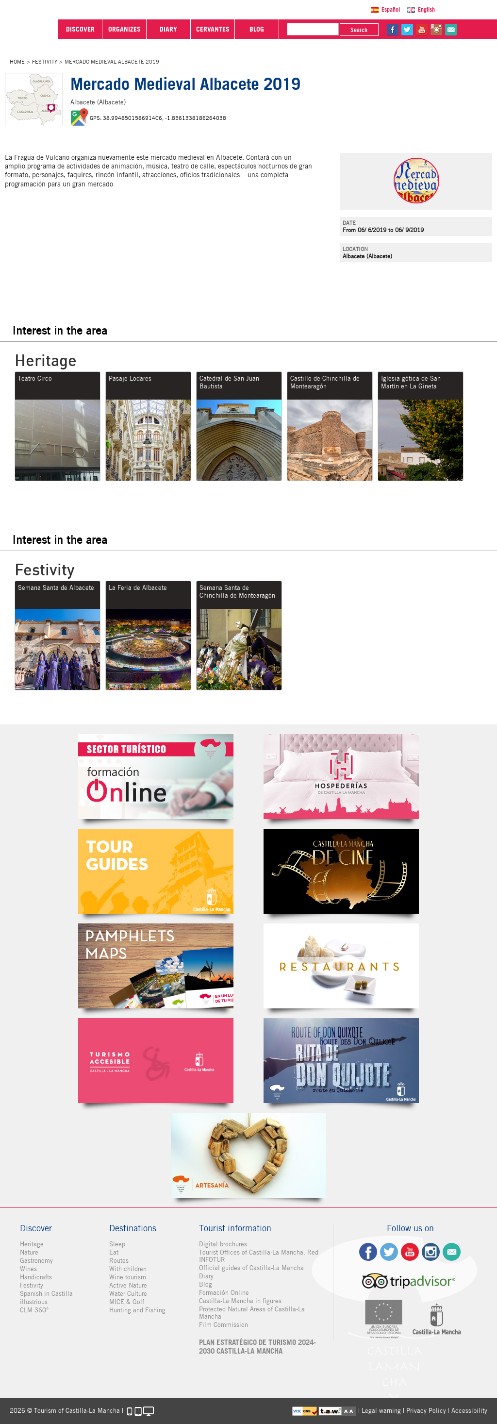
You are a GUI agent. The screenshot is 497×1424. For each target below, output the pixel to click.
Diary (206, 1276)
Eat (113, 1252)
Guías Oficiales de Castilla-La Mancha (155, 871)
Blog (205, 1284)
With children (128, 1269)
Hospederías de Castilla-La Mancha (341, 776)
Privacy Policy (426, 1410)
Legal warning (381, 1410)
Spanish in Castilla (46, 1293)
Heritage (32, 1244)
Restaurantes (341, 965)
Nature (29, 1252)
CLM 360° (34, 1310)
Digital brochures (223, 1244)
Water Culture (128, 1293)
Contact (452, 1252)
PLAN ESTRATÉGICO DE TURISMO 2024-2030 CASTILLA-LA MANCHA (257, 1347)
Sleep (117, 1244)
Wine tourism (127, 1277)
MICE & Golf (126, 1302)
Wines (28, 1269)
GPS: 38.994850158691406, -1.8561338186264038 (158, 118)
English (426, 9)
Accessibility (469, 1410)
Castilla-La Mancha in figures (240, 1301)
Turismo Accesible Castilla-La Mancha (155, 1060)
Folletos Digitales (155, 965)
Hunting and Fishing (137, 1310)
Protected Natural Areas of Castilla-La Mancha (252, 1313)
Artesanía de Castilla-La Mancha (248, 1155)
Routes (119, 1260)
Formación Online (224, 1292)
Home (17, 61)
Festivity (44, 61)
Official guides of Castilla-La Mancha (251, 1268)
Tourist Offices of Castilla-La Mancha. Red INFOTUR (258, 1256)
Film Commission (223, 1324)
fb (392, 29)
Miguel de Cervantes (341, 1060)
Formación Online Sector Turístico (155, 776)
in (436, 29)
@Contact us (451, 29)
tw (407, 29)
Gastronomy (36, 1260)
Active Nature (128, 1285)
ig (431, 1252)
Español (390, 9)
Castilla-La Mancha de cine (341, 871)
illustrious (34, 1302)
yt (422, 29)
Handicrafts (36, 1277)
